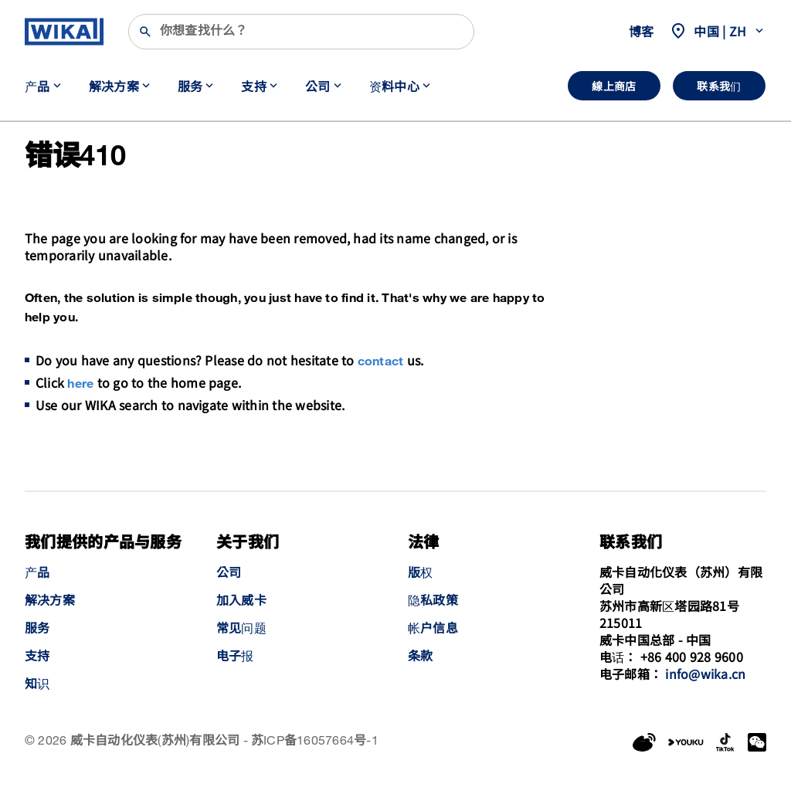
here (80, 384)
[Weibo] (644, 742)
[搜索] (301, 31)
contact (381, 362)
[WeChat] (757, 742)
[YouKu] (686, 742)
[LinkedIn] (725, 742)
